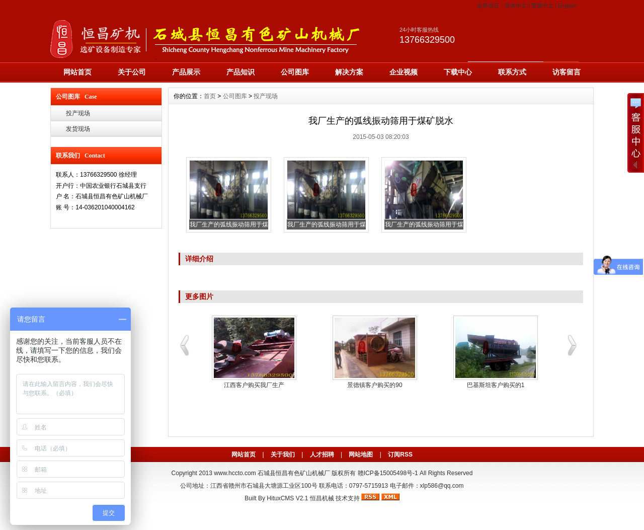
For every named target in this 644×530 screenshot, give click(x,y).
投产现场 (78, 113)
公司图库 (295, 72)
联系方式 (512, 72)
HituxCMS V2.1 (287, 498)
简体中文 (516, 6)
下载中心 (458, 72)
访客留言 (566, 72)
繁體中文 (542, 6)
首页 (210, 96)
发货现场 (78, 128)
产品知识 (240, 72)
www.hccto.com (235, 473)
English (567, 6)
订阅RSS (400, 454)
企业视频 (403, 72)
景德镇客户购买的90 (374, 385)
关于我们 (283, 454)
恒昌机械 (322, 498)
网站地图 (361, 454)
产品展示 (186, 72)
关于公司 (132, 72)
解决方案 (349, 72)
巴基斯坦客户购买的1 (496, 385)
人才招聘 (322, 454)
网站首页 (77, 72)
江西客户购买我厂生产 (254, 385)
